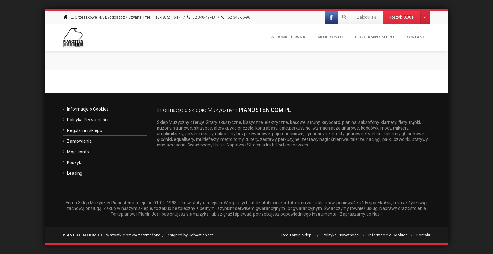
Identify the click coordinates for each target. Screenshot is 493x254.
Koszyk (74, 162)
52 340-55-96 (235, 17)
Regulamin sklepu (84, 130)
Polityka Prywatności (87, 119)
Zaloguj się (366, 17)
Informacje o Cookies (88, 109)
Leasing (74, 173)
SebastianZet (201, 235)
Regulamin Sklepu (374, 37)
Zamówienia (79, 141)
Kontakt (415, 37)
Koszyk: (409, 17)
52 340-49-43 (200, 17)
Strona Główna (288, 37)
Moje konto (330, 37)
